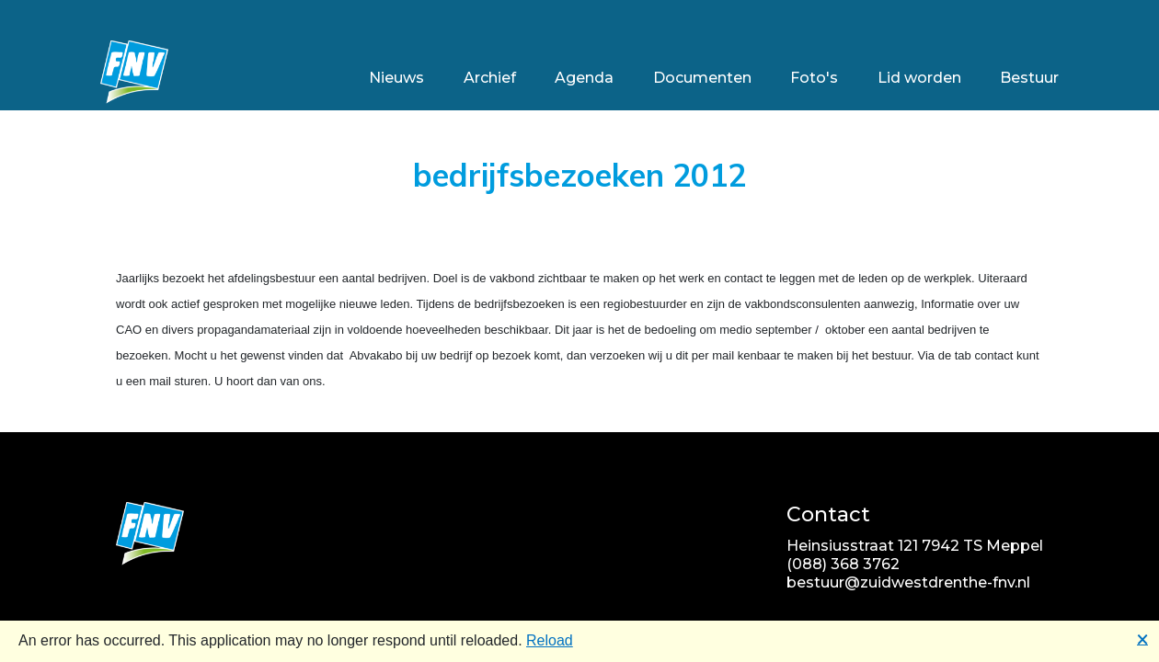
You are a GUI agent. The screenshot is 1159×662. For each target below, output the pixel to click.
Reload (549, 640)
